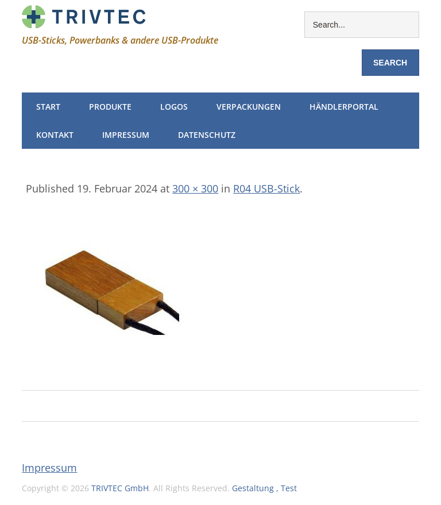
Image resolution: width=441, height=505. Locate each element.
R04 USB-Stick (266, 188)
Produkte (110, 106)
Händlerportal (344, 106)
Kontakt (55, 134)
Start (48, 106)
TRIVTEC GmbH (120, 488)
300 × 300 (195, 188)
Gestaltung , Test (264, 488)
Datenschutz (206, 134)
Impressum (125, 134)
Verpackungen (248, 106)
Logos (174, 106)
